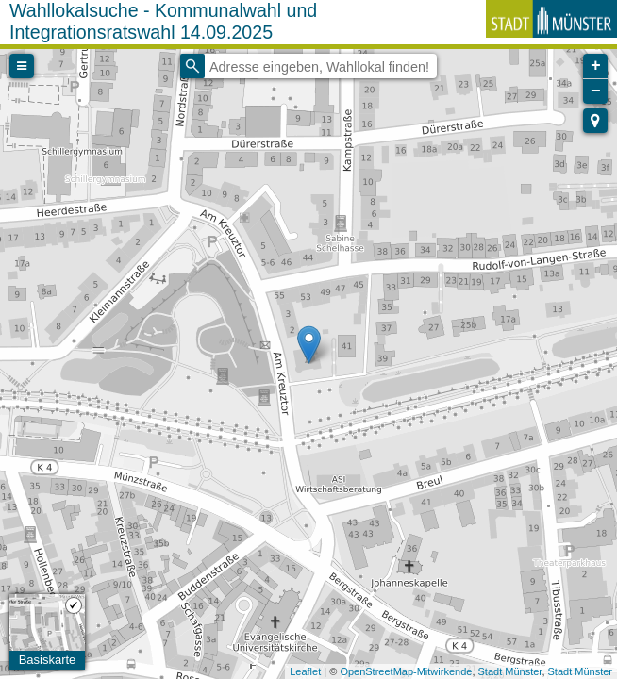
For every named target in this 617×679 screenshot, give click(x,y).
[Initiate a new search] (192, 66)
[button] (595, 120)
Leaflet (305, 671)
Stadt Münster (510, 671)
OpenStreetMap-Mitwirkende (406, 671)
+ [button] (596, 66)
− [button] (596, 91)
